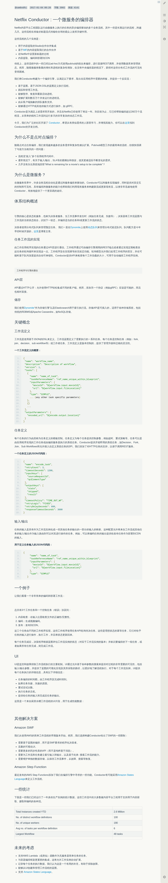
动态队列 (92, 227)
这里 (127, 123)
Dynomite (75, 227)
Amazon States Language (37, 872)
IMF (25, 50)
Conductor (54, 123)
